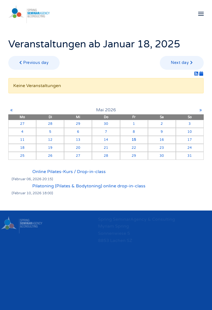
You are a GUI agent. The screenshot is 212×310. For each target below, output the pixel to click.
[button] (201, 14)
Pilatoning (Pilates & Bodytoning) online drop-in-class (88, 186)
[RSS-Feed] (196, 74)
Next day (182, 62)
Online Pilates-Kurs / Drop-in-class (69, 171)
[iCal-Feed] (201, 74)
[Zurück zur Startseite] (29, 14)
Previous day (34, 62)
